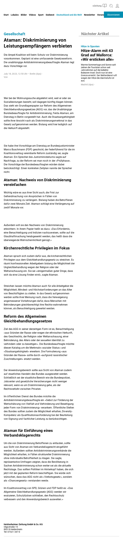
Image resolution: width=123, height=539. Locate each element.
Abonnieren (113, 14)
